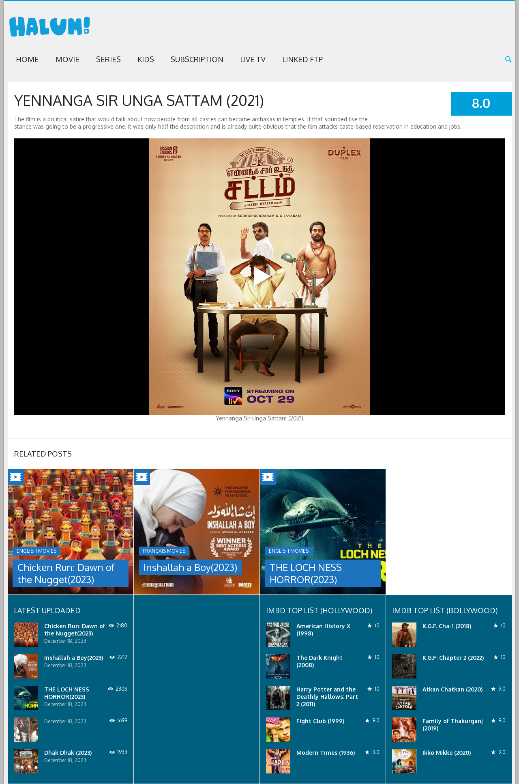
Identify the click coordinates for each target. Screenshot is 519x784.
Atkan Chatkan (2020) (452, 689)
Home (27, 59)
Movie (67, 59)
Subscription (197, 59)
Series (108, 59)
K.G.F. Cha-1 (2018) (446, 625)
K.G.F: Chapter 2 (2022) (453, 657)
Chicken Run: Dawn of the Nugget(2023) (66, 573)
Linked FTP (302, 59)
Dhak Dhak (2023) (68, 752)
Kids (145, 59)
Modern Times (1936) (325, 752)
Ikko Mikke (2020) (446, 752)
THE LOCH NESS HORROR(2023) (306, 573)
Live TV (253, 59)
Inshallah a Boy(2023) (190, 567)
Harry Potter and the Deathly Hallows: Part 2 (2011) (327, 696)
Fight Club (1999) (320, 720)
